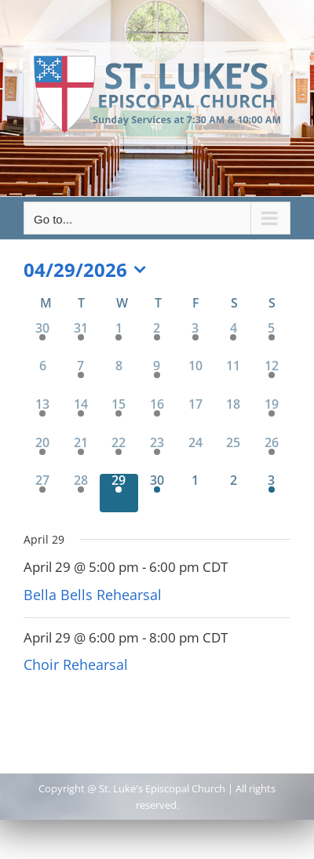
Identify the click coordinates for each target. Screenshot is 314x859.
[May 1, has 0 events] (195, 493)
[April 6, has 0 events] (43, 378)
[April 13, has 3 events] (43, 417)
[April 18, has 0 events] (233, 417)
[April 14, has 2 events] (81, 417)
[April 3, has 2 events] (195, 341)
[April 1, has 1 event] (119, 341)
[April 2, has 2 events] (157, 341)
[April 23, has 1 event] (157, 455)
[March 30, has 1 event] (43, 341)
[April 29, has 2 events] (119, 493)
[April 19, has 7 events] (271, 417)
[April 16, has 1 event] (157, 417)
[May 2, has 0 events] (233, 493)
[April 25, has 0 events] (233, 455)
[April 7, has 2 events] (81, 378)
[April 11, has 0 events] (233, 378)
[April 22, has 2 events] (119, 455)
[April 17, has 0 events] (195, 417)
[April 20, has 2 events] (43, 455)
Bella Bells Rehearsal (93, 594)
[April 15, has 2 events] (119, 417)
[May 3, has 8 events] (271, 493)
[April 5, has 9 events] (271, 341)
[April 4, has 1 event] (233, 341)
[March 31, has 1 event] (81, 341)
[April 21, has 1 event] (81, 455)
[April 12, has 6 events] (271, 378)
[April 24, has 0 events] (195, 455)
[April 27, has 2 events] (43, 493)
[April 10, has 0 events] (195, 378)
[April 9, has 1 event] (157, 378)
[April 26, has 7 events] (271, 455)
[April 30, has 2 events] (157, 493)
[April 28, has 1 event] (81, 493)
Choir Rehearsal (76, 664)
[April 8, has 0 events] (119, 378)
